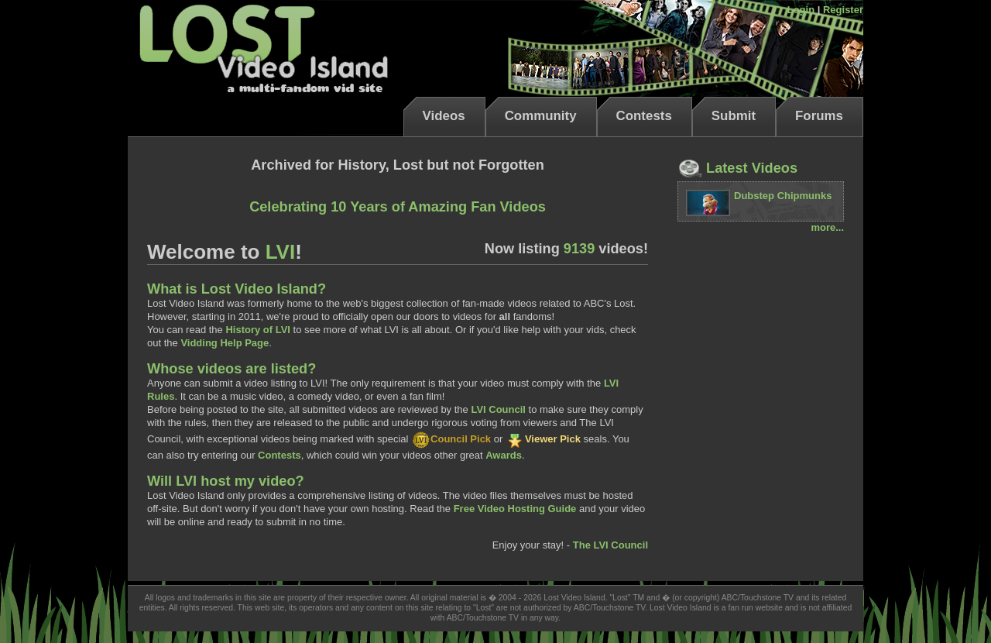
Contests (644, 115)
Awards (503, 455)
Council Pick (451, 439)
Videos (444, 115)
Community (541, 115)
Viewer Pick (543, 439)
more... (827, 227)
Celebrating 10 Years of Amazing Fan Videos (397, 207)
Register (843, 9)
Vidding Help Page (224, 343)
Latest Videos (737, 168)
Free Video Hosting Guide (515, 508)
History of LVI (257, 329)
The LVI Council (610, 545)
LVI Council (498, 409)
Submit (734, 115)
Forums (819, 115)
